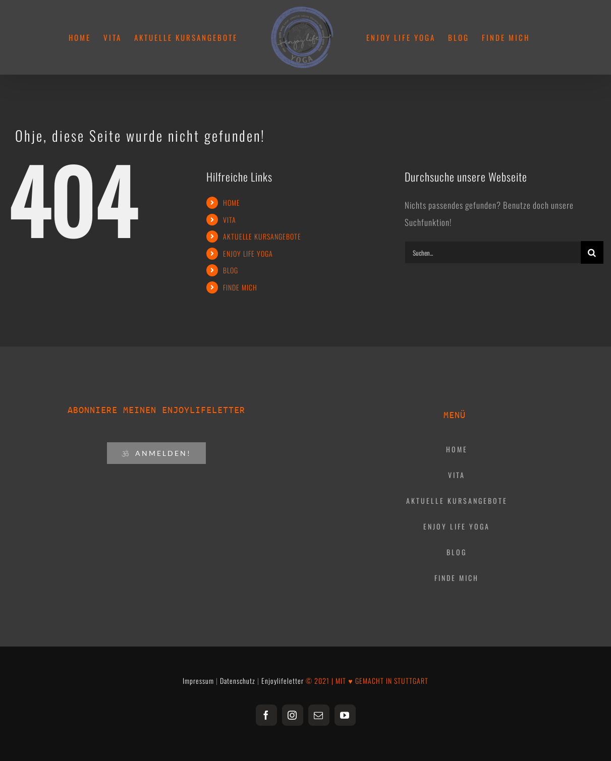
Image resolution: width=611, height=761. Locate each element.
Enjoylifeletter (282, 680)
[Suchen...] (493, 252)
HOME (231, 202)
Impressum (198, 680)
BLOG (230, 270)
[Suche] (592, 252)
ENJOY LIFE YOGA (248, 253)
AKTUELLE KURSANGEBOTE (262, 236)
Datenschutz (237, 680)
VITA (229, 219)
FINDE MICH (240, 287)
